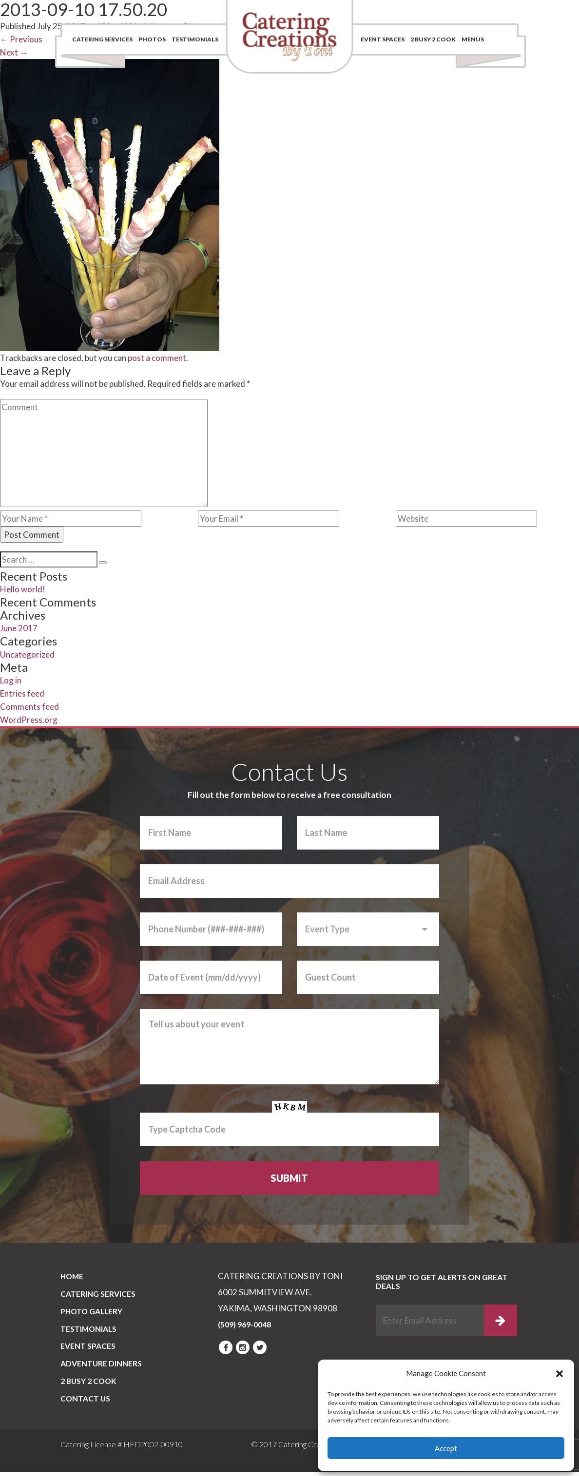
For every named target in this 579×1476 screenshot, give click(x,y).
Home (72, 1276)
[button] (559, 1374)
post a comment (157, 358)
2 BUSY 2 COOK (433, 39)
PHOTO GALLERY (92, 1312)
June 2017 (19, 628)
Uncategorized (27, 654)
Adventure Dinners (101, 1366)
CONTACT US (85, 1402)
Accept (446, 1448)
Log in (10, 680)
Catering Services (102, 39)
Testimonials (195, 39)
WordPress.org (29, 720)
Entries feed (22, 693)
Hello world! (22, 589)
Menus (473, 39)
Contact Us (371, 12)
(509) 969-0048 (466, 12)
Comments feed (29, 706)
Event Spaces (383, 39)
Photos (152, 39)
